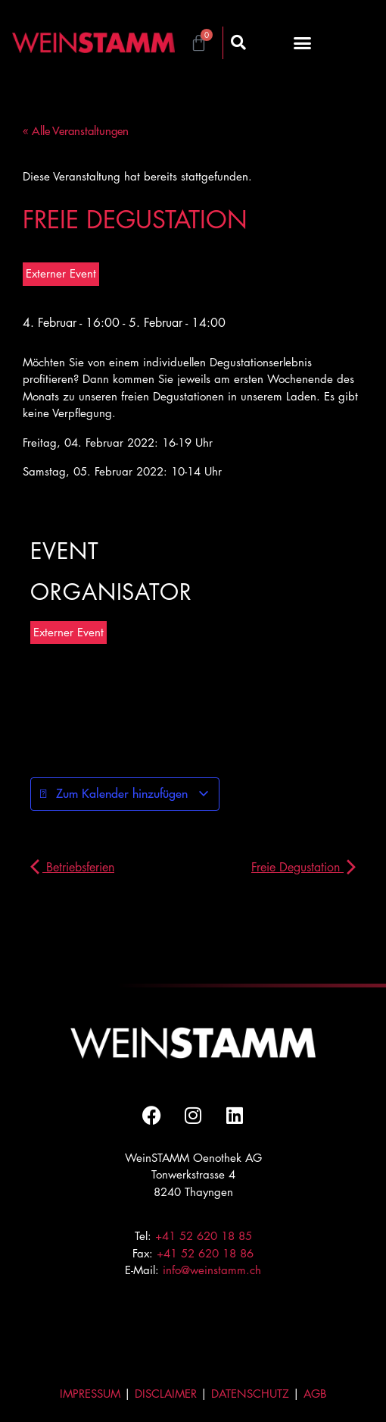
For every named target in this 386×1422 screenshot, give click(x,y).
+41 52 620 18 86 (205, 1253)
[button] (302, 42)
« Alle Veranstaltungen (76, 131)
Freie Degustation (303, 867)
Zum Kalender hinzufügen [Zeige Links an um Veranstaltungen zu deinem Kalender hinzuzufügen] (125, 794)
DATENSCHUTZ (250, 1393)
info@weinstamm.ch (212, 1270)
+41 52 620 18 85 (203, 1236)
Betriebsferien (72, 867)
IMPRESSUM (90, 1393)
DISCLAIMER (166, 1393)
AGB (315, 1393)
